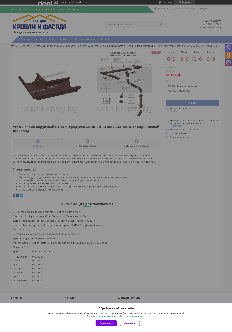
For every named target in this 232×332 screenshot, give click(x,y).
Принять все (106, 323)
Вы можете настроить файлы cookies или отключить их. (115, 316)
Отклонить (129, 323)
